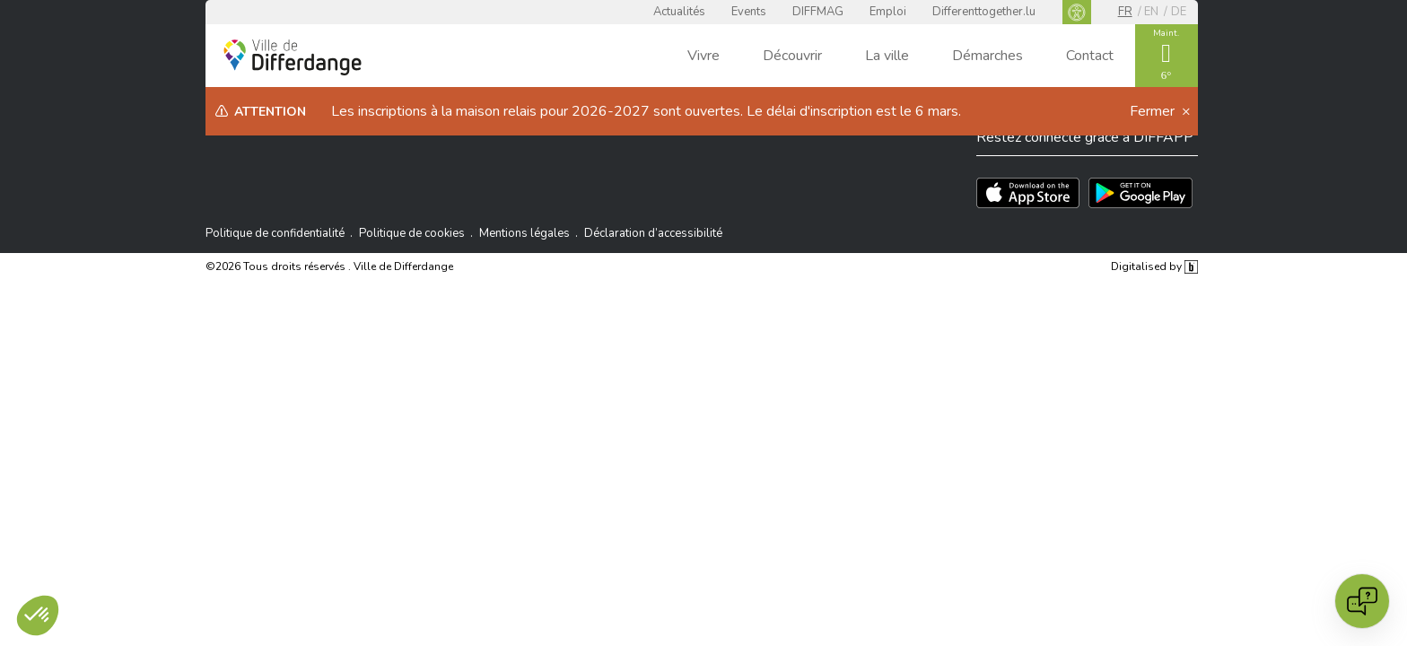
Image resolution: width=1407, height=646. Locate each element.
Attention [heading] (270, 111)
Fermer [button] (1154, 111)
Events (748, 12)
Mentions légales (524, 233)
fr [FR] (1125, 12)
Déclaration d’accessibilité (653, 233)
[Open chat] (1362, 601)
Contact (1090, 55)
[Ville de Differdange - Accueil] (292, 57)
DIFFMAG (817, 12)
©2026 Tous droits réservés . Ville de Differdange (329, 266)
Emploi (888, 12)
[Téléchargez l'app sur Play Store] (1140, 193)
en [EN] (1151, 12)
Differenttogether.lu (984, 12)
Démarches (987, 55)
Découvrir (792, 55)
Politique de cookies (412, 233)
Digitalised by (1154, 266)
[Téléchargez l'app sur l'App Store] (1027, 193)
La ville (887, 55)
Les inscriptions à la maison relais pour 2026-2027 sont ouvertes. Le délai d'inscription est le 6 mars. (646, 111)
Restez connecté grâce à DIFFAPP (1084, 137)
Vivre (703, 55)
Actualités (679, 12)
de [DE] (1178, 12)
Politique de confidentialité (275, 233)
